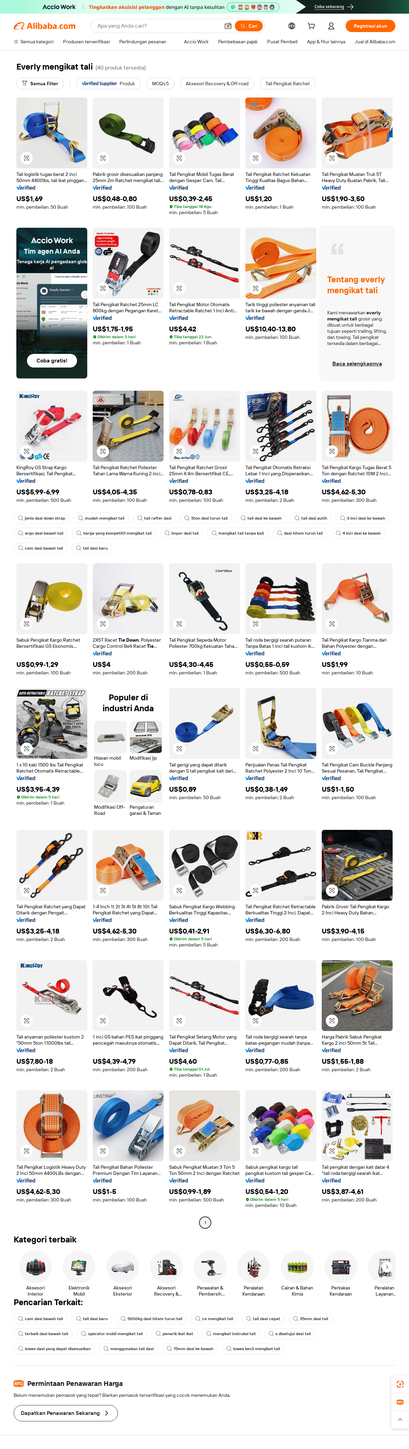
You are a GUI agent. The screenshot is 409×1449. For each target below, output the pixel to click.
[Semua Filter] (40, 83)
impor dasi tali (182, 533)
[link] (400, 1384)
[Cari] (249, 25)
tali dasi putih (310, 518)
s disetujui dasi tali (290, 1333)
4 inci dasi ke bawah (358, 533)
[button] (228, 26)
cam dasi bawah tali (40, 548)
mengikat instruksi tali (231, 1333)
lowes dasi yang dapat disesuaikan (54, 1348)
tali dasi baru (92, 548)
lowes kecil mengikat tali (253, 1348)
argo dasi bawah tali (40, 533)
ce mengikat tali (214, 1318)
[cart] (312, 27)
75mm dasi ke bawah (190, 1348)
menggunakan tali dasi (129, 1348)
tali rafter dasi (154, 518)
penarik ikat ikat (174, 1333)
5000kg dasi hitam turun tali (151, 1318)
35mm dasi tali (310, 1318)
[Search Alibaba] (157, 26)
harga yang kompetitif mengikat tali (114, 533)
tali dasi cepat (263, 1318)
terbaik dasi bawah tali (43, 1333)
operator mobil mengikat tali (112, 1333)
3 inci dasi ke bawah (362, 518)
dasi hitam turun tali (300, 533)
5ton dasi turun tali (206, 518)
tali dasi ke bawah (261, 518)
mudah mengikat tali (101, 518)
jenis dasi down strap (41, 518)
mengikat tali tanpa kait (238, 533)
